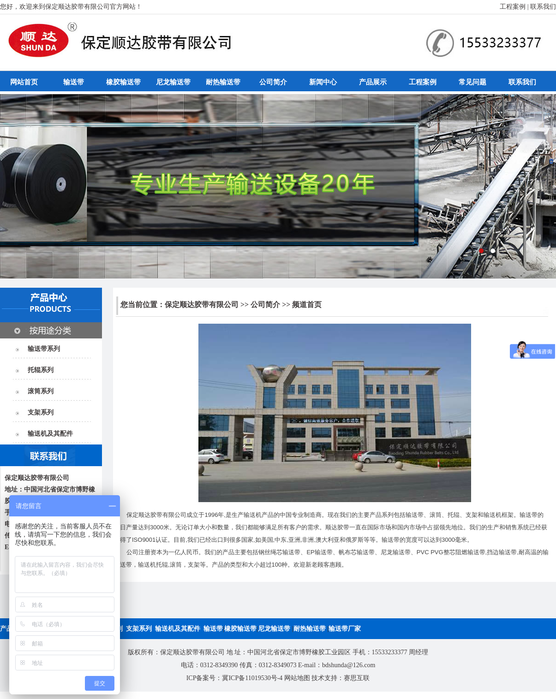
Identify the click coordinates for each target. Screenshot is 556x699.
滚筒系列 (41, 391)
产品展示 (373, 82)
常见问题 (472, 82)
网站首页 (24, 82)
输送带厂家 (345, 628)
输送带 (73, 82)
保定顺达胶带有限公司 (202, 304)
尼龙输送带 (173, 82)
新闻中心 (323, 82)
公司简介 (273, 82)
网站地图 (297, 678)
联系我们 (543, 6)
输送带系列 (44, 348)
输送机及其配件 (50, 433)
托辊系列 (41, 370)
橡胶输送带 (123, 82)
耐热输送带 (223, 82)
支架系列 (41, 412)
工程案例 (513, 6)
